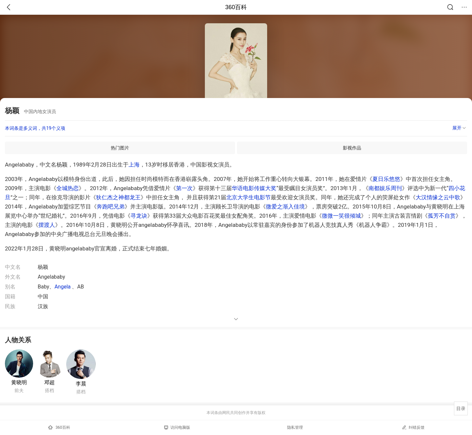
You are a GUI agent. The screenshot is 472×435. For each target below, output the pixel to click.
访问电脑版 (177, 427)
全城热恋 (67, 188)
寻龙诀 (138, 215)
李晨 (81, 384)
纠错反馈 (413, 427)
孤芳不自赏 (442, 215)
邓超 (49, 382)
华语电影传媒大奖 (254, 188)
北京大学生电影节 (248, 197)
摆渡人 (46, 225)
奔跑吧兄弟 (111, 206)
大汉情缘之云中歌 (438, 197)
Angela (62, 287)
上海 (134, 164)
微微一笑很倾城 (341, 215)
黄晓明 (19, 382)
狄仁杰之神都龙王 (118, 197)
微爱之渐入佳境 (285, 206)
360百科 (236, 7)
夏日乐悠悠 (386, 179)
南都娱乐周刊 (385, 188)
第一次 (184, 188)
